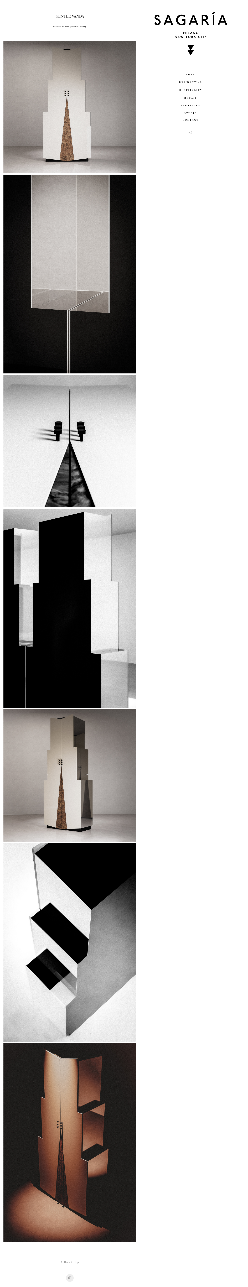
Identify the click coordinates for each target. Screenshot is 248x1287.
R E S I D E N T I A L (190, 82)
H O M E (190, 74)
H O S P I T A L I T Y (190, 90)
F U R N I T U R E (190, 105)
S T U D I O (190, 113)
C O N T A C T (190, 119)
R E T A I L (190, 97)
